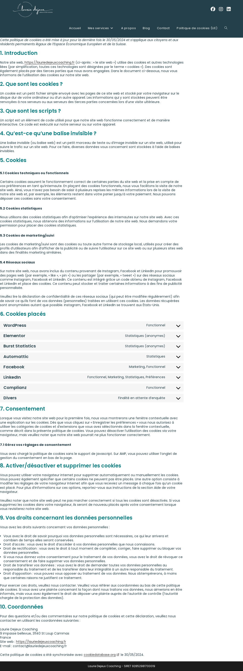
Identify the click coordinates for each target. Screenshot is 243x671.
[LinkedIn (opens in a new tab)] (229, 9)
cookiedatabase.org (100, 654)
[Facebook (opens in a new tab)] (213, 9)
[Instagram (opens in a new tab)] (221, 9)
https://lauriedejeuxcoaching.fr (50, 62)
